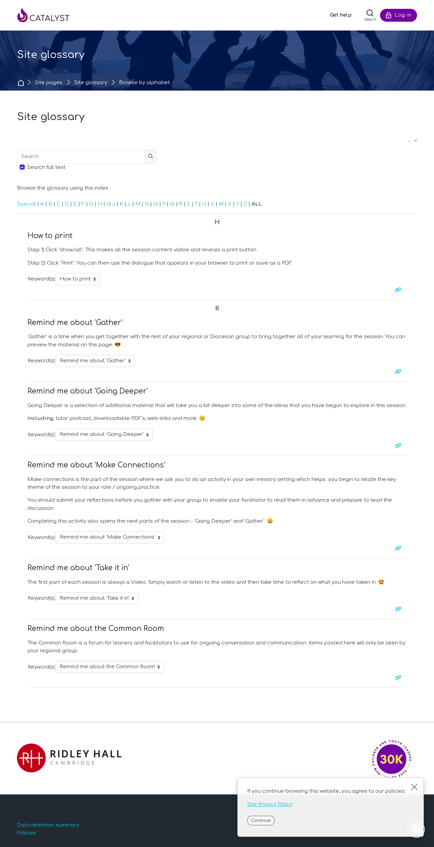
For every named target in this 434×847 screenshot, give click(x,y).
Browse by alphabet (144, 82)
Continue (261, 820)
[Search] (370, 15)
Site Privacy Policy (269, 804)
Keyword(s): (42, 279)
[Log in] (398, 15)
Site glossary (90, 82)
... (412, 140)
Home (21, 82)
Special (26, 204)
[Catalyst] (51, 15)
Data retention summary (48, 825)
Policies (26, 833)
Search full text (46, 167)
